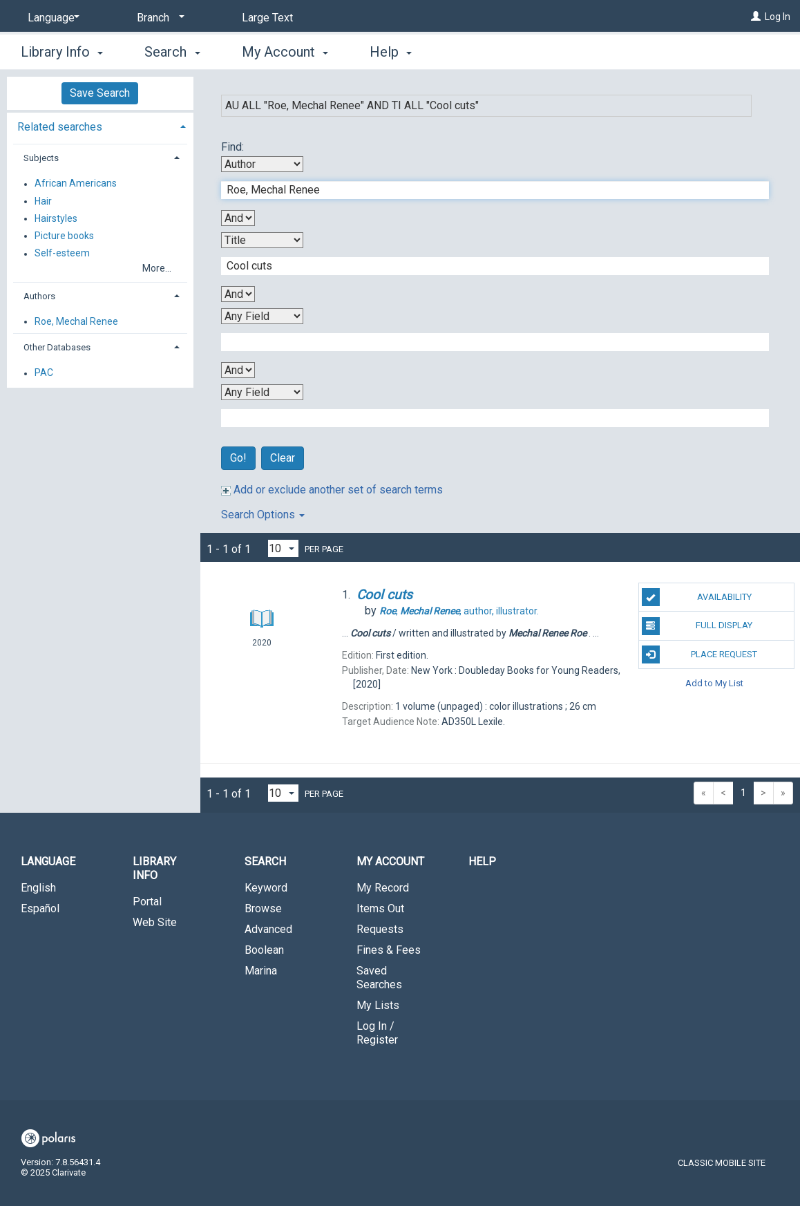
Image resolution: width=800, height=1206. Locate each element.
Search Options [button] (263, 514)
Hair (43, 201)
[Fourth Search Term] (488, 418)
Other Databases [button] (57, 347)
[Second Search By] (262, 240)
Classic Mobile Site (721, 1163)
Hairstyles (56, 218)
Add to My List (714, 683)
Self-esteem (62, 253)
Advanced (268, 929)
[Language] (51, 18)
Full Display (697, 626)
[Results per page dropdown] (283, 548)
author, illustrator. (459, 610)
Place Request (700, 654)
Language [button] (48, 861)
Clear (282, 457)
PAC (44, 373)
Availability (697, 597)
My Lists (377, 1005)
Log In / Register (377, 1032)
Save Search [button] (100, 93)
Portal (147, 901)
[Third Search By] (262, 316)
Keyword (266, 887)
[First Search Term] (488, 190)
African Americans (76, 183)
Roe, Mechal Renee (76, 321)
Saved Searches (379, 977)
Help (482, 861)
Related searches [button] (59, 126)
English (38, 887)
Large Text (267, 17)
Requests (379, 929)
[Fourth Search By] (262, 392)
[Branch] (158, 18)
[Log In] (756, 16)
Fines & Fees (388, 950)
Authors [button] (39, 296)
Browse (263, 908)
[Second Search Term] (488, 266)
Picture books (64, 235)
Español (40, 908)
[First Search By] (262, 164)
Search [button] (172, 52)
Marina (261, 970)
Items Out (380, 908)
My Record (382, 887)
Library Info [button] (62, 52)
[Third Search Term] (488, 342)
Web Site (155, 922)
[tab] (100, 125)
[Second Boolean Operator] (238, 294)
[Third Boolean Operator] (238, 370)
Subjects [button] (41, 158)
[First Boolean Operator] (238, 218)
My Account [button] (285, 52)
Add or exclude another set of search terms (332, 489)
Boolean (264, 950)
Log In (777, 16)
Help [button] (391, 52)
